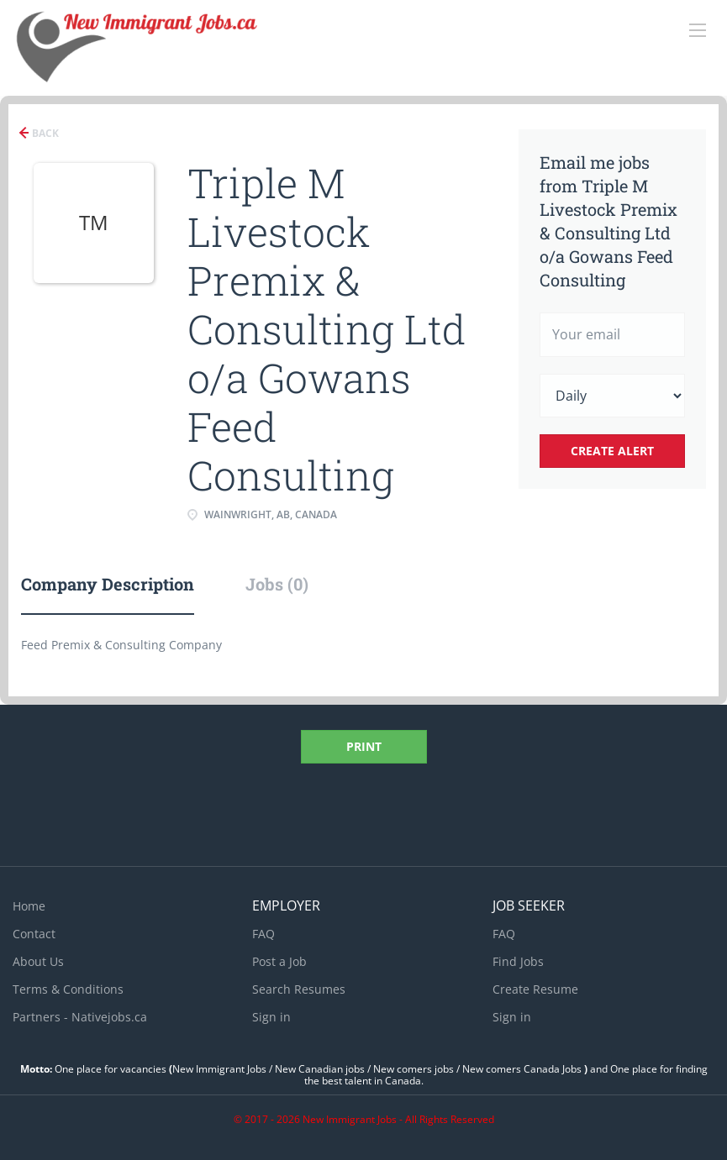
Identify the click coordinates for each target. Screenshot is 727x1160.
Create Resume (535, 989)
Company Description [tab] (107, 584)
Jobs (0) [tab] (276, 584)
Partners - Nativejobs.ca (80, 1017)
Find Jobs (518, 961)
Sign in (271, 1017)
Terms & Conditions (68, 989)
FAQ (263, 934)
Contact (34, 934)
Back (44, 133)
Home (29, 906)
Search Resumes (298, 989)
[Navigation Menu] (697, 30)
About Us (38, 961)
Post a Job (279, 961)
